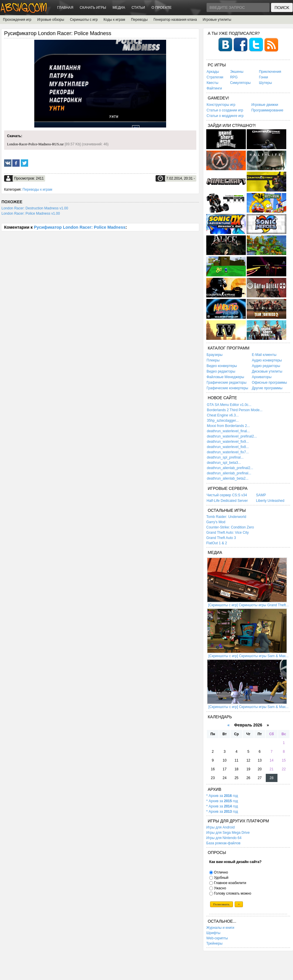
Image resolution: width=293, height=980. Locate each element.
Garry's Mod (215, 522)
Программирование (267, 110)
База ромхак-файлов (223, 843)
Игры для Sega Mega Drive (228, 833)
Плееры (213, 360)
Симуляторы (240, 83)
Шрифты (213, 933)
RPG (234, 77)
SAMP (261, 495)
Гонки (263, 77)
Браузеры (214, 355)
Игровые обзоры (50, 20)
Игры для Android (220, 827)
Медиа (119, 8)
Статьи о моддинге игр (225, 116)
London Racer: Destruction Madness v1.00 (34, 208)
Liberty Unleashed (270, 501)
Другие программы (267, 388)
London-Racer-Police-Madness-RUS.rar (35, 144)
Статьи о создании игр (225, 110)
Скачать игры (93, 8)
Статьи (138, 8)
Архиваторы (261, 377)
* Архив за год (222, 796)
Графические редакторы (226, 382)
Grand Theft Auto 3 (221, 538)
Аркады (213, 72)
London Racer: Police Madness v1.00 (30, 213)
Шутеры (265, 83)
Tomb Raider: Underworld (226, 517)
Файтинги (214, 88)
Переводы (139, 20)
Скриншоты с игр (84, 20)
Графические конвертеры (227, 388)
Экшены (236, 72)
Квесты (212, 83)
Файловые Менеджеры (225, 377)
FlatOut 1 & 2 (216, 543)
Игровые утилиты (217, 20)
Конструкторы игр (221, 105)
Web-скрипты (217, 938)
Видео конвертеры (222, 366)
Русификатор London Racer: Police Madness (79, 227)
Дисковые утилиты (267, 371)
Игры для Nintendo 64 (223, 838)
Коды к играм (114, 20)
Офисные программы (269, 382)
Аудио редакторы (266, 366)
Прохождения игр (17, 20)
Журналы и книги (220, 928)
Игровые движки (264, 105)
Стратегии (215, 77)
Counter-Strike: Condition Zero (230, 527)
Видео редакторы (221, 371)
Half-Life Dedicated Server (227, 501)
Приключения (270, 72)
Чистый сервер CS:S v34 (227, 495)
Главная (65, 8)
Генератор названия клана (175, 20)
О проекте (161, 8)
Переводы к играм (37, 189)
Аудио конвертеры (267, 360)
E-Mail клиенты (264, 355)
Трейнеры (214, 943)
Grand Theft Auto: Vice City (227, 533)
